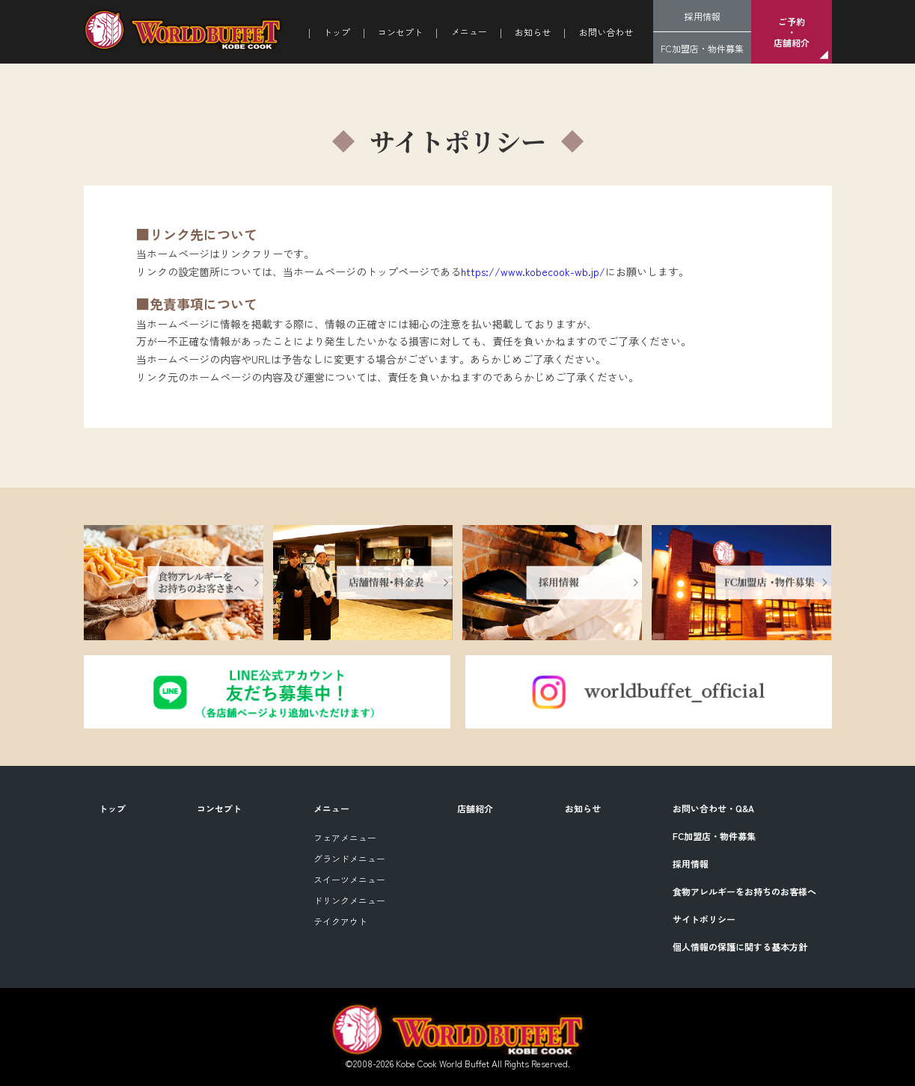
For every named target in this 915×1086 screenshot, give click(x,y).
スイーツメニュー (349, 879)
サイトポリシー (704, 918)
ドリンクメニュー (349, 900)
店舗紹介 (475, 808)
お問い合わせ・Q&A (713, 808)
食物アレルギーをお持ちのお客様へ (744, 891)
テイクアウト (340, 921)
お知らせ (533, 31)
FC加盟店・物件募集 (702, 48)
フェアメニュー (344, 837)
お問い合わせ (606, 31)
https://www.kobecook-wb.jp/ (533, 271)
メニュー (331, 808)
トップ (336, 31)
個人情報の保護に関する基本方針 (740, 946)
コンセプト (400, 31)
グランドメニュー (349, 858)
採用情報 (702, 16)
